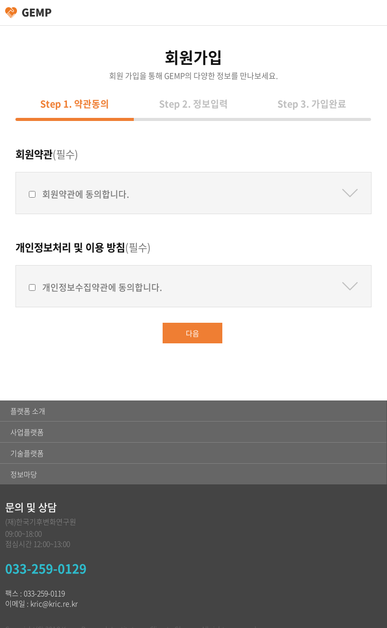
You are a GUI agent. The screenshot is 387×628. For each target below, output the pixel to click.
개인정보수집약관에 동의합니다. (102, 287)
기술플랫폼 (27, 453)
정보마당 (23, 474)
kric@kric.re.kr (54, 603)
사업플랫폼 (27, 432)
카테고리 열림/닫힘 (374, 13)
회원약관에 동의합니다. (85, 193)
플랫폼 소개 (27, 411)
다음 (192, 333)
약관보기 (350, 193)
